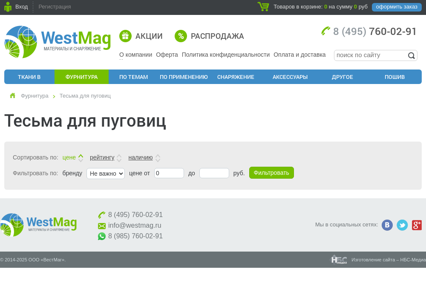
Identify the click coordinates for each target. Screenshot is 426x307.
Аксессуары (290, 77)
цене (69, 157)
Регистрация (54, 6)
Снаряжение (235, 77)
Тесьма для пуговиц (85, 96)
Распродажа (217, 36)
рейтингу (102, 157)
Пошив (395, 77)
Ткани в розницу (29, 78)
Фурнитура (82, 77)
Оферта (167, 54)
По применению (184, 77)
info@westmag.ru (134, 225)
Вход (21, 6)
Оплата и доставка (299, 54)
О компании (135, 54)
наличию (140, 157)
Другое (342, 77)
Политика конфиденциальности (226, 54)
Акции (149, 36)
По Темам (133, 77)
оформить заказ (396, 6)
